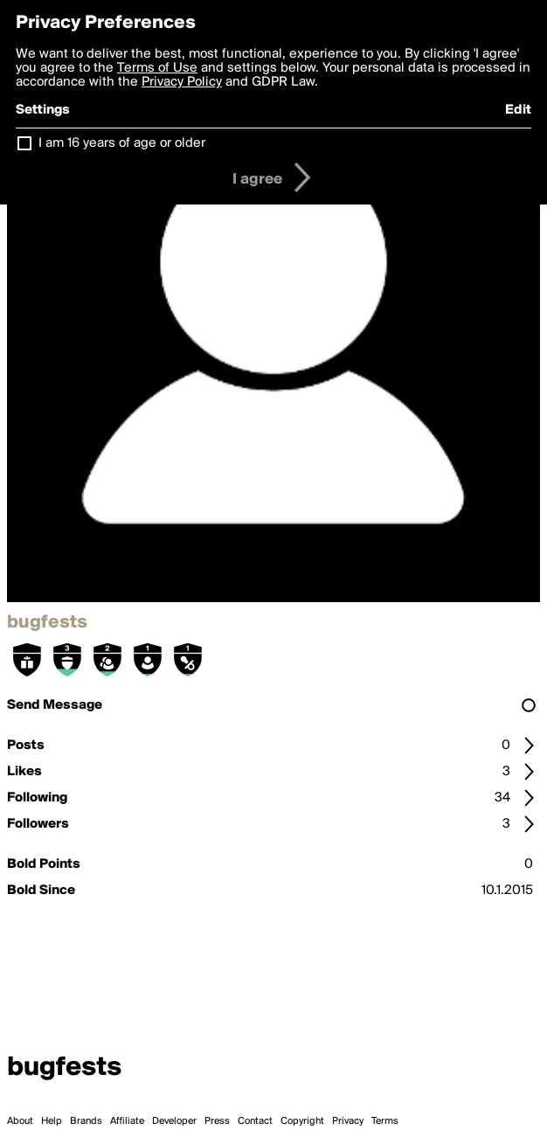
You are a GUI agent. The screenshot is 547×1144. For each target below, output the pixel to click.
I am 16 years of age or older (121, 143)
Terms (384, 1121)
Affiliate (127, 1121)
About (20, 1121)
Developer (174, 1121)
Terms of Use (157, 68)
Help (51, 1121)
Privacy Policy (182, 82)
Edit (518, 110)
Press (217, 1121)
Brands (86, 1121)
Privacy (348, 1121)
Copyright (302, 1121)
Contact (255, 1121)
